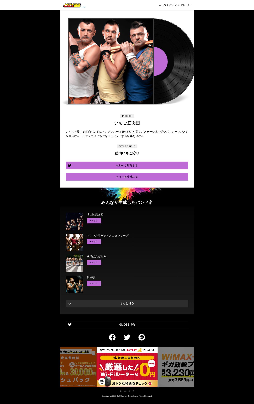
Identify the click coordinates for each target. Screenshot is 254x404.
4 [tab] (133, 391)
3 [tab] (129, 391)
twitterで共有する (127, 165)
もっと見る (127, 303)
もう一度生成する (127, 176)
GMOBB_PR (127, 324)
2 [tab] (125, 391)
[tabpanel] (127, 367)
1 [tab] (121, 391)
